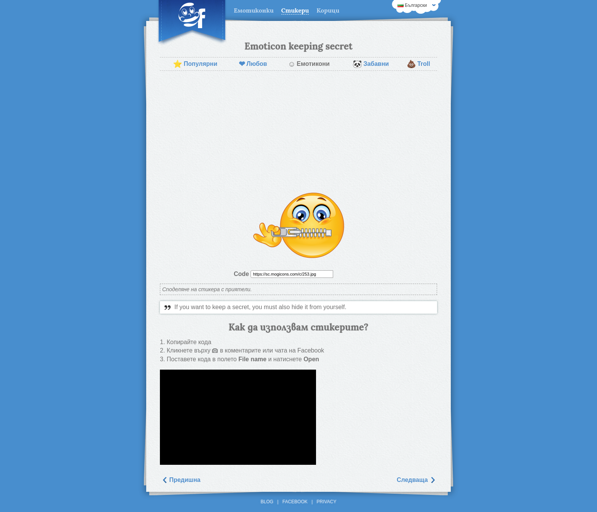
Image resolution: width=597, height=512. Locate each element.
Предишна (181, 480)
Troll (418, 64)
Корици (327, 10)
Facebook (295, 501)
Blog (267, 501)
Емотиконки (254, 10)
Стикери (295, 10)
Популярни (195, 64)
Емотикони (309, 64)
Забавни (371, 64)
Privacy (327, 501)
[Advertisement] (298, 131)
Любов (253, 64)
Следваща (416, 480)
